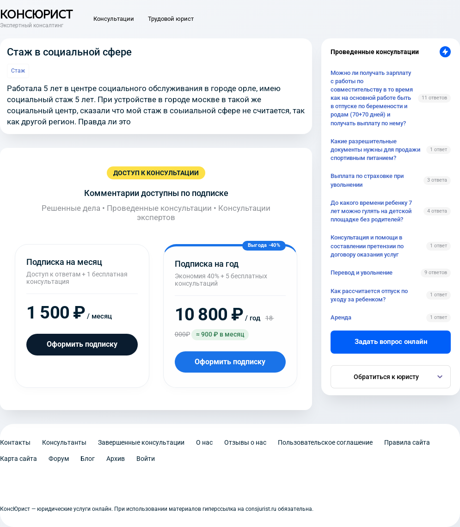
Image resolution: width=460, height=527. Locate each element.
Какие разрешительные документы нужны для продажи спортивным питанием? (375, 149)
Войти (145, 458)
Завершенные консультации (141, 442)
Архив (115, 458)
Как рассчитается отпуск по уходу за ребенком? (369, 295)
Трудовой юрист (171, 18)
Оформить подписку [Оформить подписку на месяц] (82, 344)
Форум (59, 458)
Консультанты (64, 442)
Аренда (341, 317)
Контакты (15, 442)
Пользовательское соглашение (325, 442)
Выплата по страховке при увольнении (367, 180)
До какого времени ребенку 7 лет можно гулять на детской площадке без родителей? (371, 211)
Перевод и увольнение (362, 272)
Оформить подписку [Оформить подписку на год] (230, 361)
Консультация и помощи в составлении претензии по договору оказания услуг (367, 245)
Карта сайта (18, 458)
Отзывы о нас (245, 442)
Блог (87, 458)
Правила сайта (407, 442)
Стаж (18, 70)
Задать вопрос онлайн (391, 341)
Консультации (113, 18)
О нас (204, 442)
